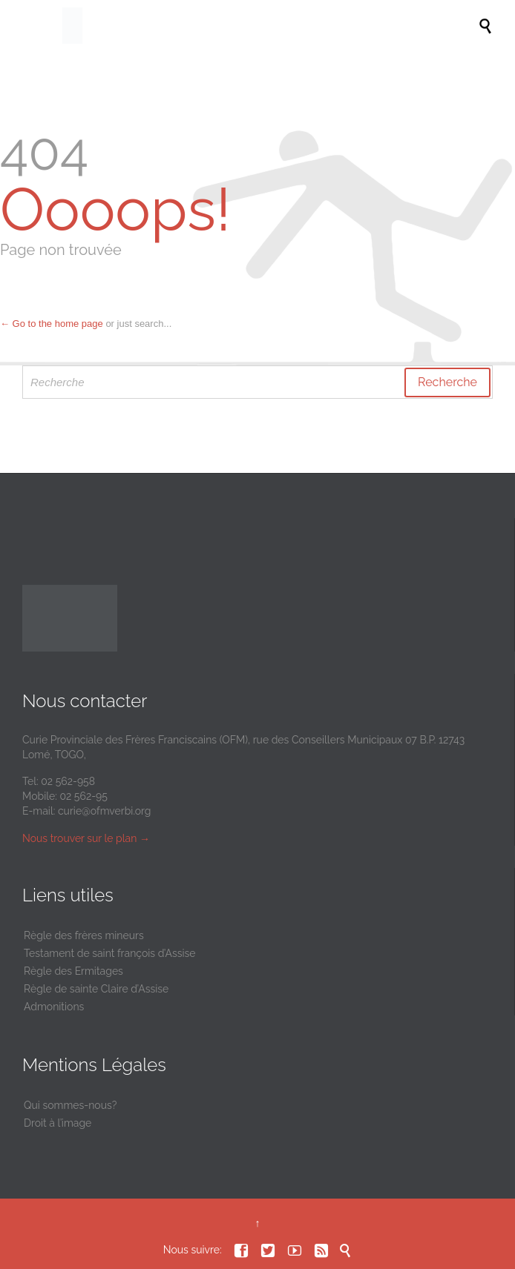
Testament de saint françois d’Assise (109, 953)
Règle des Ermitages (73, 971)
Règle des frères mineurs (84, 935)
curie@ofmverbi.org (104, 811)
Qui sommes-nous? (70, 1105)
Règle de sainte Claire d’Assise (96, 989)
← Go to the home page (51, 323)
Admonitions (54, 1007)
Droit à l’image (57, 1123)
